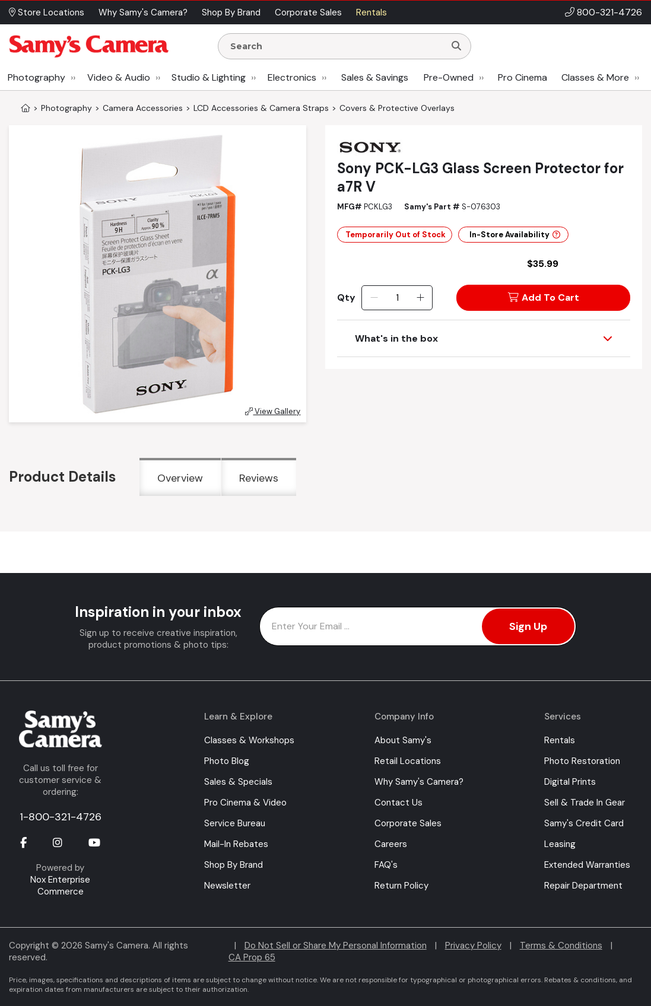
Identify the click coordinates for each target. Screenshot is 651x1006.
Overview (180, 478)
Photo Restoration (582, 761)
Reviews (258, 478)
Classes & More (595, 77)
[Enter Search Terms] (336, 46)
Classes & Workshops (249, 740)
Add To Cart (543, 297)
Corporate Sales (408, 823)
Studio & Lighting (209, 77)
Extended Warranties (587, 865)
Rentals (559, 740)
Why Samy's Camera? (418, 782)
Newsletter (227, 886)
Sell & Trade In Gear (584, 802)
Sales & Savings (374, 77)
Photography (36, 77)
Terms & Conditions (561, 945)
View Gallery (272, 411)
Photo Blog (226, 761)
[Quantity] (397, 298)
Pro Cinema (522, 77)
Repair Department (583, 886)
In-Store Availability (514, 235)
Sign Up (528, 626)
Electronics (292, 77)
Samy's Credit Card (584, 823)
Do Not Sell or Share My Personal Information (335, 945)
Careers (390, 844)
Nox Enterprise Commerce (60, 885)
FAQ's (386, 865)
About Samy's (402, 740)
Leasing (560, 844)
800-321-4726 (609, 12)
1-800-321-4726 (60, 817)
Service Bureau (234, 823)
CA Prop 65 (251, 957)
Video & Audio (118, 77)
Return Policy (401, 886)
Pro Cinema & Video (245, 802)
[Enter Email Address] (417, 626)
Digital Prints (570, 782)
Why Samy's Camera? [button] (143, 12)
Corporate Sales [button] (308, 12)
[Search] (456, 46)
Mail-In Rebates (236, 844)
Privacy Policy (473, 945)
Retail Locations (407, 761)
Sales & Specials (238, 782)
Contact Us (398, 802)
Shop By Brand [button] (231, 12)
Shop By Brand (233, 865)
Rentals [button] (371, 12)
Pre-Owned (449, 77)
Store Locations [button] (46, 12)
